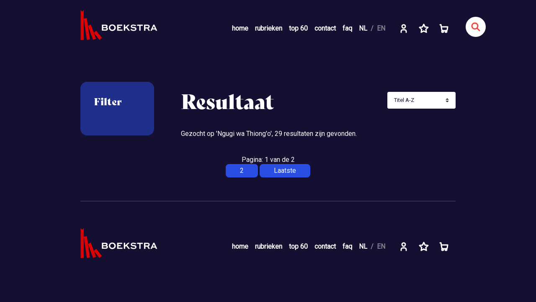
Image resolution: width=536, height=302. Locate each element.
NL (363, 28)
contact (325, 28)
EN (381, 28)
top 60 (298, 28)
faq (347, 28)
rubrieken (268, 28)
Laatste (285, 170)
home (240, 28)
